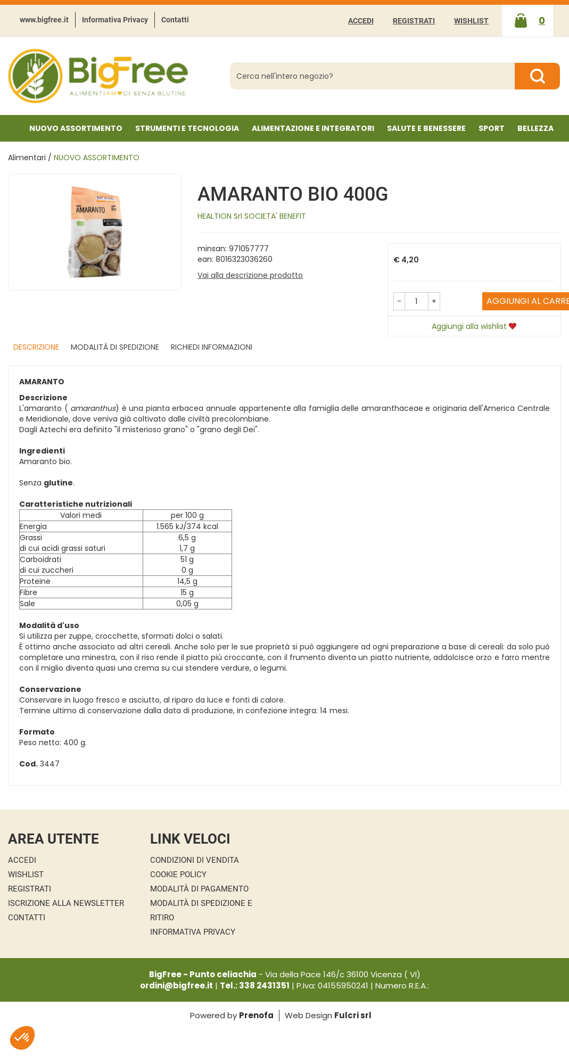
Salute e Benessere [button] (426, 128)
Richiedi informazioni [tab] (211, 347)
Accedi (361, 20)
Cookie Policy (178, 874)
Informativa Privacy (115, 19)
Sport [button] (492, 128)
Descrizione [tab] (36, 347)
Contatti (175, 19)
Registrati (414, 20)
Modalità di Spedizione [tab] (115, 347)
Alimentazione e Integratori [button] (313, 128)
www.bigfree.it (44, 19)
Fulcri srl (353, 1015)
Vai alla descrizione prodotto (250, 275)
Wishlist (471, 20)
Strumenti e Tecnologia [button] (187, 128)
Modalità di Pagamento (199, 889)
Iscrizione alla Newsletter (66, 903)
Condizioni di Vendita (194, 860)
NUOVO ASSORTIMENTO (75, 128)
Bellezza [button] (535, 128)
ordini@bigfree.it (176, 985)
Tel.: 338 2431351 (255, 985)
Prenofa (256, 1015)
